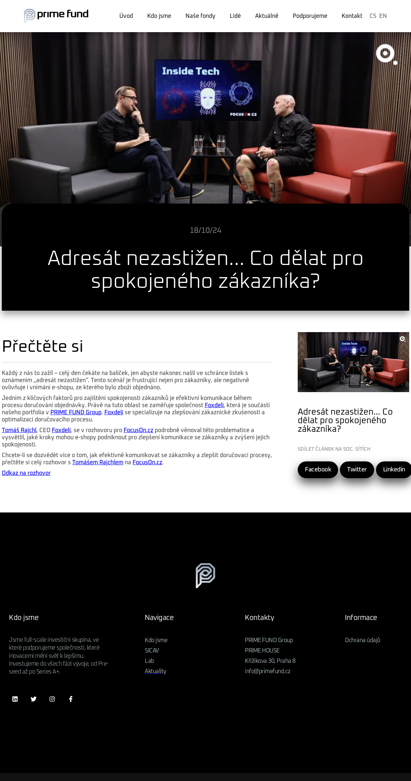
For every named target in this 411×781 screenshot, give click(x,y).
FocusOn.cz (138, 430)
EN (383, 16)
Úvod (126, 16)
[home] (56, 16)
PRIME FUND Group (75, 412)
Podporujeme (310, 16)
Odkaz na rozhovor (26, 473)
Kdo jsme (159, 16)
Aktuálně (266, 16)
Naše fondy (200, 16)
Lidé (235, 16)
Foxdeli (214, 405)
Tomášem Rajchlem (97, 462)
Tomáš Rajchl (19, 430)
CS (373, 16)
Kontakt (352, 16)
